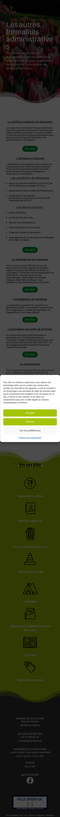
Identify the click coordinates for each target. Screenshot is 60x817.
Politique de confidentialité (30, 438)
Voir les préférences (30, 430)
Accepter (30, 412)
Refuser (30, 421)
